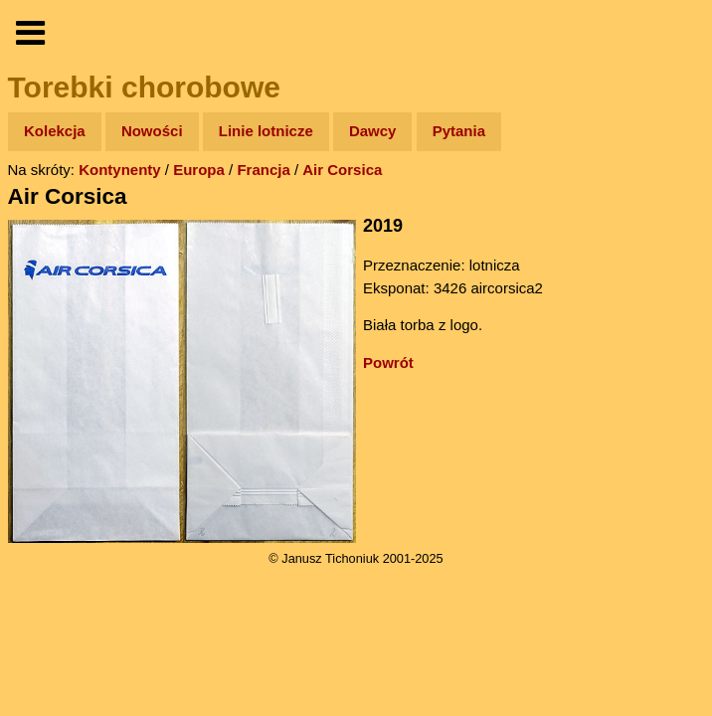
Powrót (388, 362)
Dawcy (373, 130)
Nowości (152, 130)
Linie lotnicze (266, 130)
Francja (263, 169)
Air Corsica (342, 169)
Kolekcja (55, 130)
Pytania (459, 130)
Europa (199, 169)
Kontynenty (120, 169)
